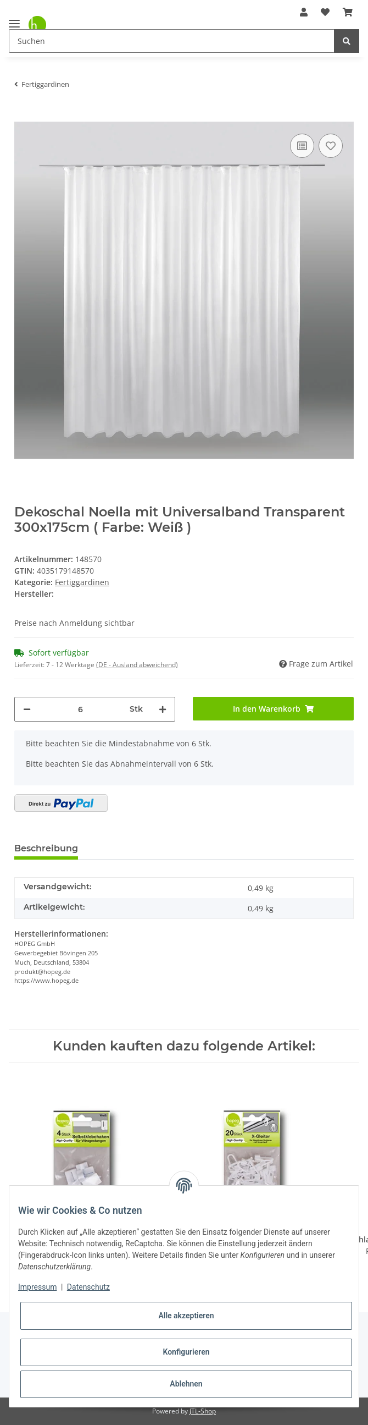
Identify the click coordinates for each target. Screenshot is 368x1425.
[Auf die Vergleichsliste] (302, 146)
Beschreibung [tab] (46, 848)
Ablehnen (186, 1383)
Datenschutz (88, 1287)
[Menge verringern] (27, 709)
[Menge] (80, 709)
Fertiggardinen (82, 582)
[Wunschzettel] (325, 12)
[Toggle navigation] (14, 19)
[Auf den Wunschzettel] (331, 146)
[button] (303, 12)
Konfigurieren (186, 1351)
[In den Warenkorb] (23, 114)
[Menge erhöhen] (162, 709)
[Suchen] (171, 41)
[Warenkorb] (347, 12)
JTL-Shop (202, 1411)
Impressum (37, 1287)
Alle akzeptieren (186, 1315)
